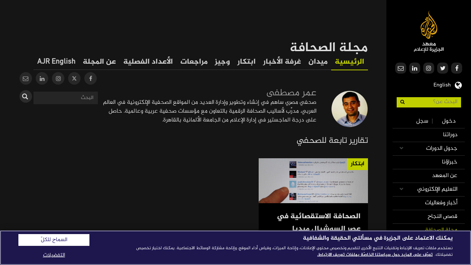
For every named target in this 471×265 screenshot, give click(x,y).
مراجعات (194, 62)
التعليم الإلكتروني (437, 189)
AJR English (56, 62)
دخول (449, 121)
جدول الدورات (441, 148)
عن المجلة (99, 62)
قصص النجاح (442, 217)
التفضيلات (54, 255)
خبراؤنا (449, 162)
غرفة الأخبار (282, 62)
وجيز (222, 62)
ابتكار (246, 62)
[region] (235, 247)
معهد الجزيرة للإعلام (429, 31)
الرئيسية (349, 62)
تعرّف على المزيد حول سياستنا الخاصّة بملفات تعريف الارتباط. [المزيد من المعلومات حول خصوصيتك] (375, 254)
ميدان (317, 62)
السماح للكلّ (54, 240)
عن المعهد (444, 176)
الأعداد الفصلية (148, 62)
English (442, 84)
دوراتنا (450, 135)
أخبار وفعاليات (441, 203)
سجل (422, 121)
